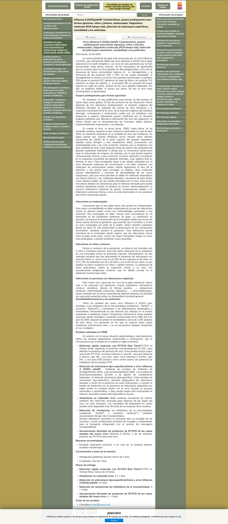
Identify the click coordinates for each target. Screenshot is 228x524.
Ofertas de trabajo (163, 6)
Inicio (80, 511)
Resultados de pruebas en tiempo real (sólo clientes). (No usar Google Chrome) (120, 6)
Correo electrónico (137, 37)
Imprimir (91, 37)
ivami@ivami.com (101, 504)
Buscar (144, 15)
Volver (92, 511)
